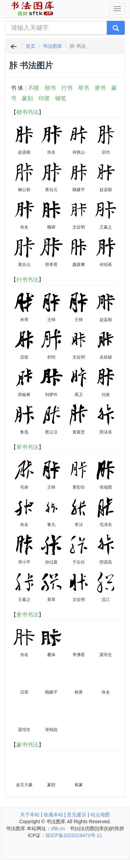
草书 (83, 88)
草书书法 (27, 447)
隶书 (100, 88)
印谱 (44, 98)
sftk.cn (58, 828)
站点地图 (100, 814)
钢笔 (60, 98)
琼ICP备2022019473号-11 (73, 835)
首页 (30, 46)
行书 (66, 88)
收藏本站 (53, 814)
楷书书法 (27, 112)
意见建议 (76, 814)
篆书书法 (27, 745)
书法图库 (52, 46)
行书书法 (27, 280)
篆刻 (27, 98)
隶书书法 (27, 615)
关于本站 (30, 814)
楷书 (50, 88)
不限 (33, 88)
